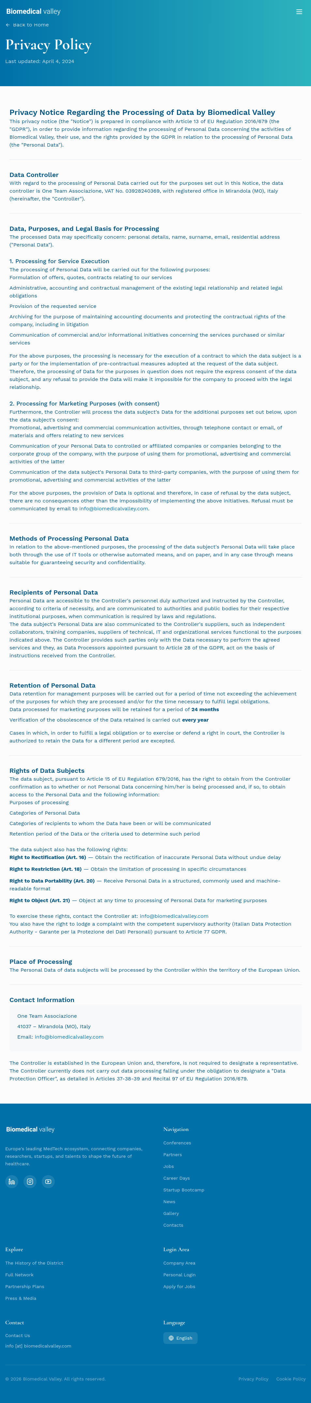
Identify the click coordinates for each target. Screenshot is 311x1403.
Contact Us (17, 1335)
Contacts (173, 1225)
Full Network (19, 1274)
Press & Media (20, 1298)
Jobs (168, 1166)
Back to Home (27, 26)
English (180, 1338)
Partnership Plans (24, 1286)
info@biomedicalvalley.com (113, 509)
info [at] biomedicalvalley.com (38, 1345)
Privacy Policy (254, 1378)
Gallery (171, 1213)
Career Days (176, 1178)
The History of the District (34, 1263)
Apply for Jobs (179, 1286)
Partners (172, 1154)
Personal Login (179, 1274)
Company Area (179, 1263)
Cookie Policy (291, 1378)
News (169, 1201)
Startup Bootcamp (183, 1189)
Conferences (177, 1142)
